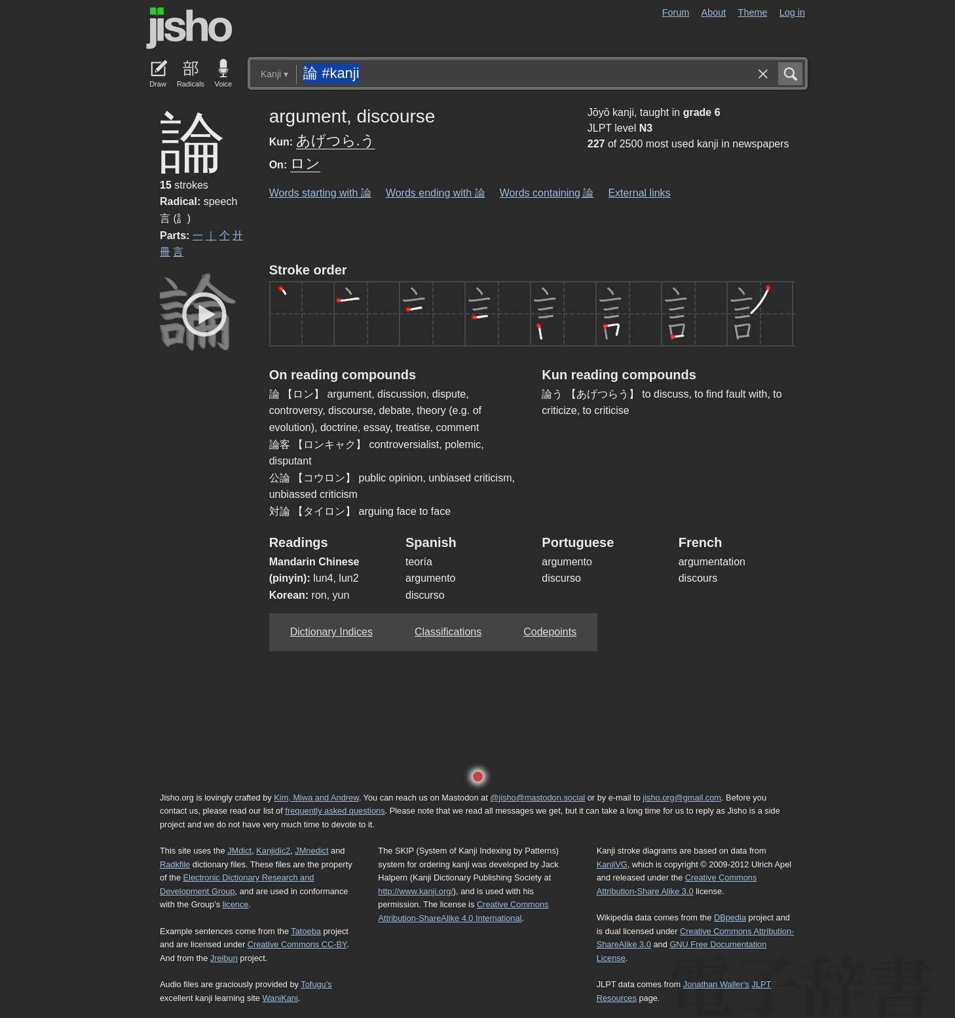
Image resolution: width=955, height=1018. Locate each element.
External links (639, 192)
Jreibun (224, 958)
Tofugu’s (316, 984)
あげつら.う (335, 140)
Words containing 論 (547, 192)
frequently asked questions (334, 811)
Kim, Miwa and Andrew (316, 797)
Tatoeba (306, 931)
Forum (676, 12)
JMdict (239, 851)
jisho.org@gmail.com (682, 797)
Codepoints (549, 631)
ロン (305, 163)
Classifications (448, 631)
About (714, 12)
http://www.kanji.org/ (415, 891)
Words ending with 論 (435, 192)
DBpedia (730, 917)
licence (236, 904)
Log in (792, 12)
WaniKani (280, 998)
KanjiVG (612, 864)
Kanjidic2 (273, 851)
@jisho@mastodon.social (537, 797)
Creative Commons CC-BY (297, 944)
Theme (753, 12)
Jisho (189, 28)
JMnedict (311, 851)
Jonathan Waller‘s (716, 984)
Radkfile (175, 864)
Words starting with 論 (320, 192)
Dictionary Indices (331, 631)
